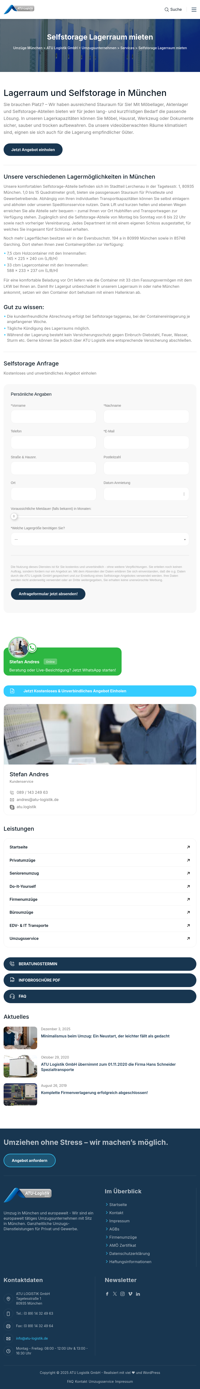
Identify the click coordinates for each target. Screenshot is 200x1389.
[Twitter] (114, 1294)
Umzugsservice (24, 938)
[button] (20, 1038)
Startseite (19, 847)
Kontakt (116, 1212)
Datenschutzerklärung (129, 1253)
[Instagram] (122, 1294)
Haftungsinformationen (130, 1261)
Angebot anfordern (29, 1160)
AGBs (114, 1229)
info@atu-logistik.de (32, 1338)
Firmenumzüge (23, 899)
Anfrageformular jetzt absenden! (48, 594)
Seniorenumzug (24, 873)
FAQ (70, 1381)
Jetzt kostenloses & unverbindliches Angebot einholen (68, 691)
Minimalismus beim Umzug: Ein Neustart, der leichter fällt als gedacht (105, 1036)
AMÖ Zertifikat (122, 1245)
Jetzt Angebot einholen (33, 149)
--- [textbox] (16, 539)
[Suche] (173, 9)
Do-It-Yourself (23, 886)
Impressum (119, 1220)
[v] (130, 1294)
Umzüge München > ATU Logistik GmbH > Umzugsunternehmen (65, 48)
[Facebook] (107, 1294)
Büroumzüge (21, 912)
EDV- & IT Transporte (29, 925)
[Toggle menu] (194, 9)
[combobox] (100, 539)
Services (127, 48)
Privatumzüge (22, 860)
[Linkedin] (137, 1294)
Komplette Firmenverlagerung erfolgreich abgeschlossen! (94, 1092)
